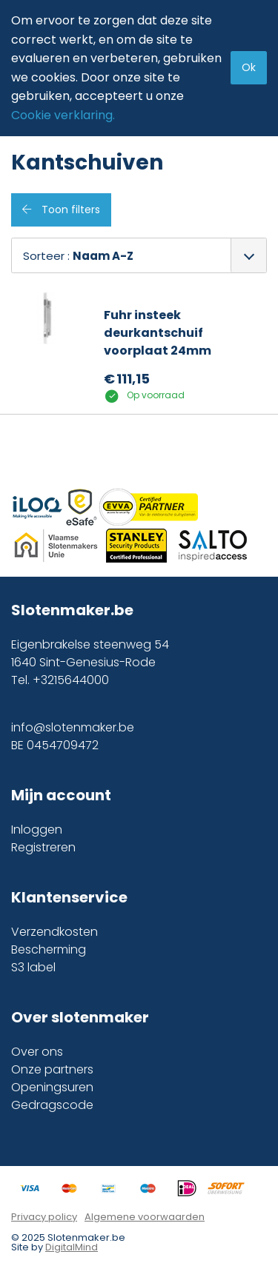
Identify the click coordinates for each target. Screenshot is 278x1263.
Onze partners (52, 1069)
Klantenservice (69, 897)
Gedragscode (52, 1104)
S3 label (33, 967)
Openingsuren (52, 1087)
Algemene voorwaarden (145, 1217)
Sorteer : (78, 256)
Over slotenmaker (80, 1017)
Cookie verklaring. (63, 115)
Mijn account (61, 795)
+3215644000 (71, 680)
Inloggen (36, 829)
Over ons (37, 1051)
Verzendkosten (54, 931)
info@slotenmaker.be (72, 727)
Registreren (43, 847)
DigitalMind (71, 1247)
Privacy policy (44, 1217)
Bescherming (48, 949)
